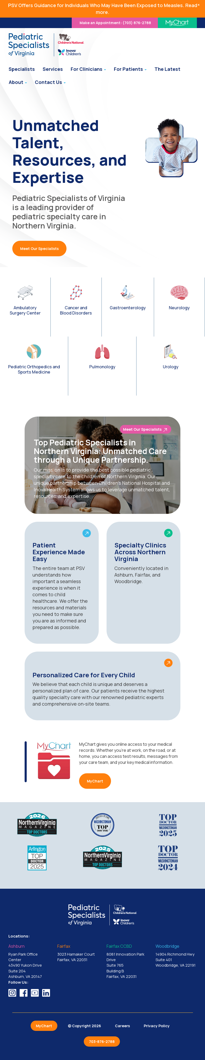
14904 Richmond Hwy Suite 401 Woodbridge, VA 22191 (176, 956)
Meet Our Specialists (39, 248)
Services (53, 69)
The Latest (167, 69)
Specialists (22, 69)
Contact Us (50, 82)
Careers (122, 1025)
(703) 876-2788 (115, 22)
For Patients (130, 69)
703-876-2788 (102, 1041)
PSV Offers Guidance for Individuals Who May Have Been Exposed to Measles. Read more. (102, 8)
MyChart (95, 781)
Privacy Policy (157, 1025)
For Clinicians (88, 69)
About (18, 82)
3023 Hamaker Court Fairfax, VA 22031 (78, 953)
